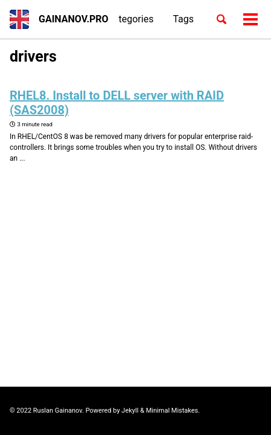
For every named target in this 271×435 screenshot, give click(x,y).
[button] (19, 19)
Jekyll (129, 410)
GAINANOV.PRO (74, 19)
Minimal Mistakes (172, 410)
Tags (183, 19)
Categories (130, 19)
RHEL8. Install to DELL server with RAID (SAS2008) (117, 102)
